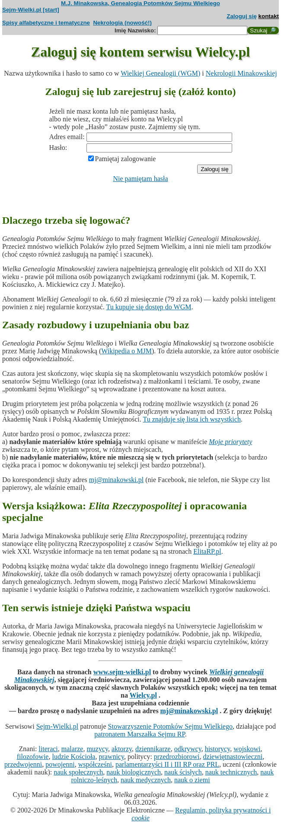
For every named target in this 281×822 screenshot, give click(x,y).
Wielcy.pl (143, 695)
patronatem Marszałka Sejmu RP (139, 734)
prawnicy (111, 756)
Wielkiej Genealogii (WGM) (160, 73)
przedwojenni (23, 764)
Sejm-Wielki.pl (57, 726)
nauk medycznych (146, 780)
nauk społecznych (78, 772)
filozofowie (33, 756)
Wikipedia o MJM (126, 351)
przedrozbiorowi (177, 756)
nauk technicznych (231, 772)
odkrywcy (187, 748)
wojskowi (246, 748)
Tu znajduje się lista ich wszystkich (192, 419)
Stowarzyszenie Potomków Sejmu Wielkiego (170, 726)
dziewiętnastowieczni (233, 756)
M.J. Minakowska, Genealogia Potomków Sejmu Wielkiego (140, 3)
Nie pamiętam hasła (140, 178)
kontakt (269, 16)
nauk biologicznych (133, 772)
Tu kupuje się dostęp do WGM (149, 307)
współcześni (95, 764)
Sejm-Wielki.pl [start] (30, 9)
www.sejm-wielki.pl (122, 672)
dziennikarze (153, 748)
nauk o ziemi (192, 780)
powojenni (60, 764)
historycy (217, 748)
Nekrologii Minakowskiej (241, 73)
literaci (47, 748)
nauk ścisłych (183, 772)
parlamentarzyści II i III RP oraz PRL (167, 764)
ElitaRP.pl (207, 551)
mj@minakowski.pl (116, 479)
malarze (72, 748)
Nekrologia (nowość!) (122, 22)
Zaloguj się (242, 16)
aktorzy (122, 748)
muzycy (97, 748)
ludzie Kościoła (73, 756)
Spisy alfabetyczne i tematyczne (46, 22)
